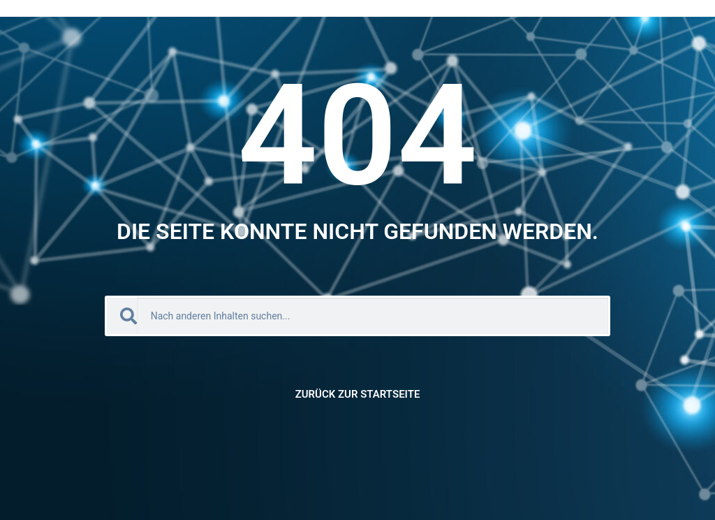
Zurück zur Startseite (357, 394)
